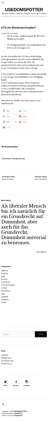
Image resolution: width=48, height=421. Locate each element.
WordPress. (19, 413)
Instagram (27, 385)
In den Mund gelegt (8, 285)
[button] (9, 111)
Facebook (16, 385)
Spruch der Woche (8, 178)
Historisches (5, 282)
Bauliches (4, 273)
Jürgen (16, 33)
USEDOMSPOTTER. (20, 411)
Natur (3, 294)
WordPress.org (6, 364)
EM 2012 (4, 279)
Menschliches (6, 291)
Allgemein (4, 270)
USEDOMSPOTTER (24, 9)
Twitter (5, 385)
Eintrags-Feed (6, 358)
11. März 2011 (5, 33)
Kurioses (4, 288)
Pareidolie (4, 296)
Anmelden (4, 355)
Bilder (3, 276)
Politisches (5, 299)
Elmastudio (18, 415)
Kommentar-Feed (7, 361)
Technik (3, 302)
